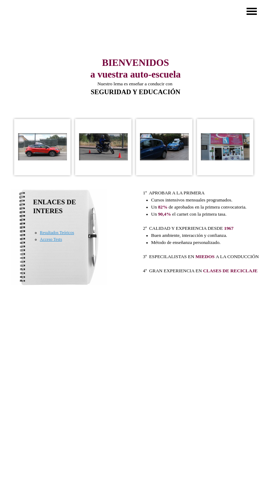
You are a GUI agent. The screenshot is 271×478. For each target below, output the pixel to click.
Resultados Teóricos (57, 232)
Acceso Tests (51, 239)
